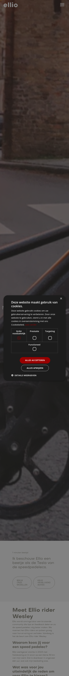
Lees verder (31, 324)
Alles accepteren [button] (35, 360)
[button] (23, 375)
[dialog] (34, 338)
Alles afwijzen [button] (35, 368)
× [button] (61, 298)
